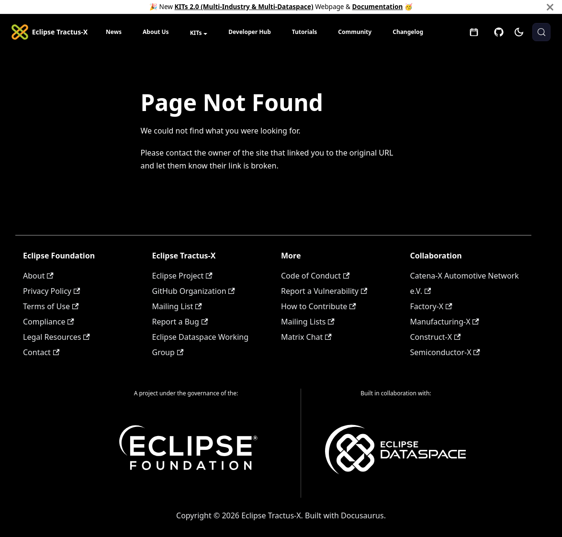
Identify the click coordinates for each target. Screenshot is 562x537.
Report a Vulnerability (324, 291)
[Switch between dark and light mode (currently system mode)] (519, 32)
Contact (41, 352)
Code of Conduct (315, 275)
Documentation (377, 6)
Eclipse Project (182, 275)
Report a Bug (180, 321)
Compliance (48, 321)
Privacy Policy (51, 291)
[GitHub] (498, 32)
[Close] (550, 7)
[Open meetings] (474, 32)
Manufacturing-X (444, 321)
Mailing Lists (308, 321)
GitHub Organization (193, 291)
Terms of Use (51, 306)
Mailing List (177, 306)
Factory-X (431, 306)
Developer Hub (249, 32)
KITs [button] (196, 33)
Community (354, 32)
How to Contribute (318, 306)
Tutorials (304, 32)
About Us (156, 32)
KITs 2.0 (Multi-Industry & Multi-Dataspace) (244, 6)
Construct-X (435, 337)
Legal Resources (56, 337)
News (114, 32)
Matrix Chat (306, 337)
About (38, 275)
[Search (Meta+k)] (541, 32)
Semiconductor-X (445, 352)
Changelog (408, 32)
